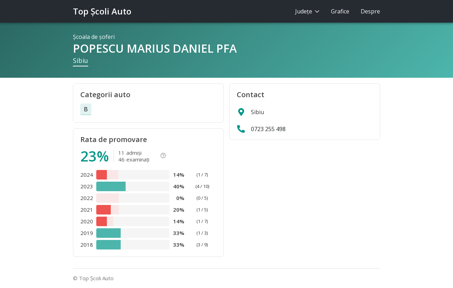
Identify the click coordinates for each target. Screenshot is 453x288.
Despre (370, 11)
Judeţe (307, 11)
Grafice (340, 11)
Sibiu (80, 60)
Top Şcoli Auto (102, 11)
